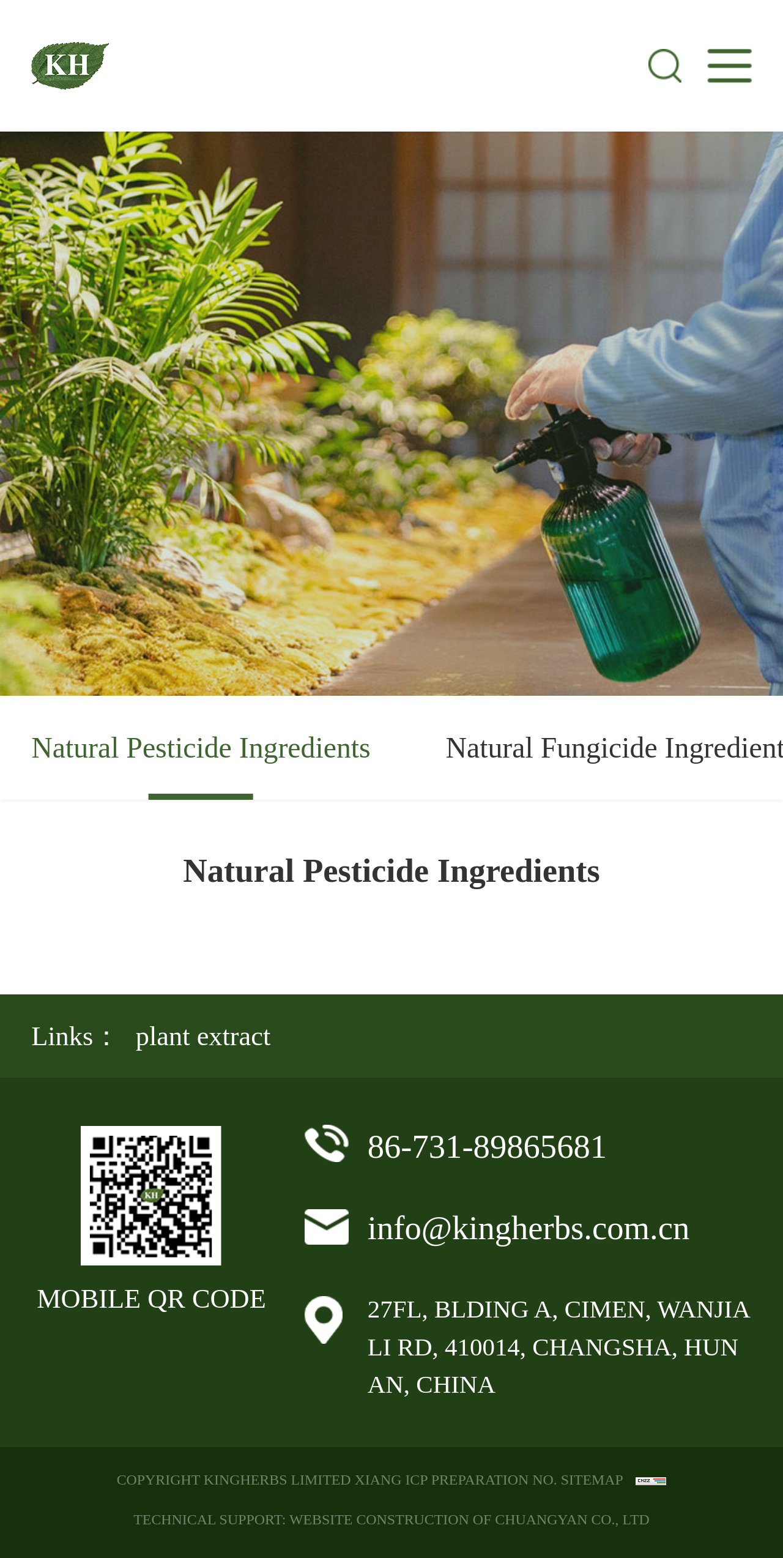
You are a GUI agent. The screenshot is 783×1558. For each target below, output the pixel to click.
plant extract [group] (203, 1036)
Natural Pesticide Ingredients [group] (200, 747)
